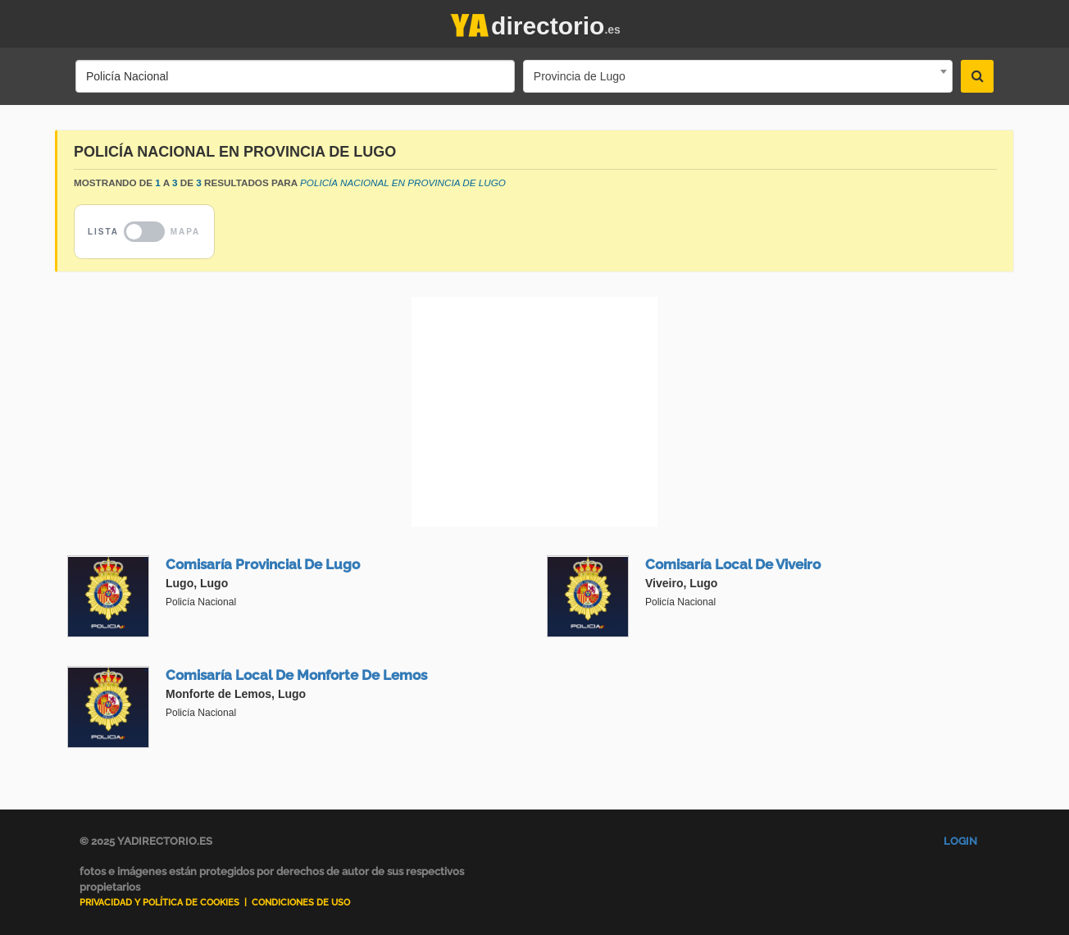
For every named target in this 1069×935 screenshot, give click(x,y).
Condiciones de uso (301, 902)
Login (960, 841)
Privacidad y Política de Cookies (159, 902)
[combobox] (738, 76)
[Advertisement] (534, 412)
